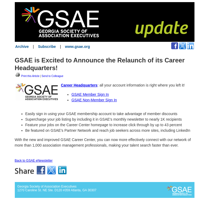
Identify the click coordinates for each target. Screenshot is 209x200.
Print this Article (27, 76)
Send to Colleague (52, 76)
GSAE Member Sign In (90, 94)
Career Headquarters (79, 85)
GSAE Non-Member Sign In (94, 100)
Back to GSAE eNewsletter (34, 160)
